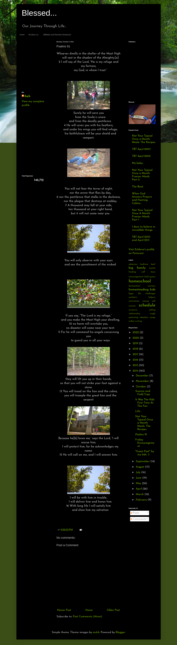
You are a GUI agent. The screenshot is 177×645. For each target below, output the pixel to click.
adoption (133, 264)
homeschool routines (142, 286)
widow (132, 321)
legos (131, 294)
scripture (133, 310)
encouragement (136, 277)
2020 (136, 338)
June (139, 478)
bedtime (144, 264)
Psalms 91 (141, 434)
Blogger (120, 632)
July (138, 472)
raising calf (148, 301)
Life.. (138, 411)
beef (153, 264)
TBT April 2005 (141, 156)
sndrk (96, 632)
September (143, 461)
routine (132, 306)
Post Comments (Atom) (87, 616)
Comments (138, 519)
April (139, 489)
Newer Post (64, 610)
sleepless (144, 317)
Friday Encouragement (144, 443)
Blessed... (39, 12)
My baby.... (138, 163)
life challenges (146, 294)
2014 (136, 371)
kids (152, 289)
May (139, 483)
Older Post (113, 610)
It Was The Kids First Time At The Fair (144, 402)
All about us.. (33, 35)
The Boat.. (138, 186)
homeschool (140, 281)
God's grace (149, 277)
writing (138, 321)
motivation (134, 301)
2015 (136, 365)
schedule (147, 305)
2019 (136, 343)
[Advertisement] (34, 51)
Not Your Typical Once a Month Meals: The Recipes (143, 139)
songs (152, 317)
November (143, 381)
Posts (135, 513)
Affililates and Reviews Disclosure (57, 35)
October (141, 386)
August (140, 467)
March (140, 494)
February (142, 500)
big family (137, 268)
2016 (136, 360)
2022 (136, 332)
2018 (136, 349)
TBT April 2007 (141, 149)
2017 (136, 354)
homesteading (139, 289)
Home (22, 35)
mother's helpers (142, 297)
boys (153, 272)
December (142, 375)
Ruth (27, 96)
